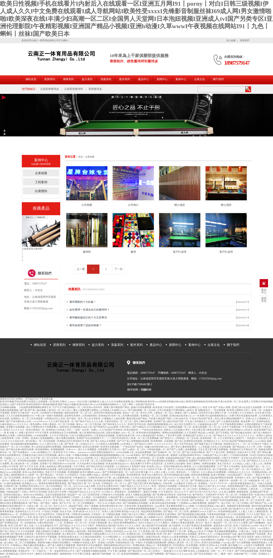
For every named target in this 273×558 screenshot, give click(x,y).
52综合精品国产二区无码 (239, 474)
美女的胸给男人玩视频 (212, 539)
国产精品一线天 (75, 418)
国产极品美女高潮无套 (22, 534)
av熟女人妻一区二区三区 (39, 506)
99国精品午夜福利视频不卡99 (52, 508)
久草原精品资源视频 (104, 435)
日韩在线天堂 (204, 469)
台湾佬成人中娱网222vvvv (113, 410)
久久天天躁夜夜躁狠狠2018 (20, 415)
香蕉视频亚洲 (164, 545)
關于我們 (218, 79)
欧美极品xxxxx (30, 483)
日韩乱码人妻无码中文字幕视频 (40, 536)
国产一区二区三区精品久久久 (250, 469)
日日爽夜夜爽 (149, 534)
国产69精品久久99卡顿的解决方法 (149, 427)
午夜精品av (16, 545)
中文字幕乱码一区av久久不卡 (174, 491)
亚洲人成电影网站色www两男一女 (21, 474)
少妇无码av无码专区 (92, 407)
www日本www (40, 421)
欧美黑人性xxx (154, 466)
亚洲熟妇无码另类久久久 (32, 486)
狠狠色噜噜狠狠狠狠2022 (160, 424)
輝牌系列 (68, 79)
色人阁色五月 (69, 534)
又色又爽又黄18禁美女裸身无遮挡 (208, 429)
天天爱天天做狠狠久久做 (21, 539)
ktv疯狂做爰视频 (12, 483)
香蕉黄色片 (121, 491)
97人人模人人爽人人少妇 (162, 472)
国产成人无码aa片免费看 (103, 441)
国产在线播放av (21, 452)
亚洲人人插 (107, 511)
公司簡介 (133, 205)
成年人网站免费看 (143, 421)
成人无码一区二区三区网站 (235, 503)
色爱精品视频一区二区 (180, 427)
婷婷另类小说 (184, 494)
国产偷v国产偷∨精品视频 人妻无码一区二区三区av (46, 410)
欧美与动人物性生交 (152, 474)
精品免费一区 (248, 421)
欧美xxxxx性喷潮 (84, 458)
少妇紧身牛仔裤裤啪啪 (51, 412)
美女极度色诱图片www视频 (180, 506)
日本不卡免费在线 (231, 427)
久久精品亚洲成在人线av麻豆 (211, 506)
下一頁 (119, 269)
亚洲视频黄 (73, 472)
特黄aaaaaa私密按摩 (41, 497)
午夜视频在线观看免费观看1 (107, 489)
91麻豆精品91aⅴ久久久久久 (14, 424)
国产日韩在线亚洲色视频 (238, 497)
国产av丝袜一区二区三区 (176, 480)
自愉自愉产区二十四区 (246, 553)
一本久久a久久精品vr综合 (108, 503)
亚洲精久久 (264, 553)
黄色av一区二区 (131, 412)
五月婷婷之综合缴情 (175, 463)
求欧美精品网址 (95, 531)
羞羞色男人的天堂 (223, 525)
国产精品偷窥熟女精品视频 (192, 514)
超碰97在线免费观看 (141, 407)
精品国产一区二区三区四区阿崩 (83, 494)
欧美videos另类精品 (34, 494)
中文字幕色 (79, 466)
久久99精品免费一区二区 (187, 477)
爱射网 (41, 542)
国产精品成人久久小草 (244, 446)
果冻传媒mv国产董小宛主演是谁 (237, 536)
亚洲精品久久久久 (208, 489)
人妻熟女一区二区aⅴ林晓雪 (167, 412)
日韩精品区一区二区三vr (114, 483)
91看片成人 (245, 531)
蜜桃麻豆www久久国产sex (203, 511)
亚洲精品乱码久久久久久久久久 (107, 508)
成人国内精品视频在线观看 (206, 458)
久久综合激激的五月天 (47, 525)
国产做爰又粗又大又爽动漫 (208, 444)
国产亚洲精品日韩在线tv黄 (155, 455)
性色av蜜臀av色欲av (90, 474)
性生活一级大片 (204, 522)
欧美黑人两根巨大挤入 (239, 410)
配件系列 (124, 79)
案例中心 (181, 79)
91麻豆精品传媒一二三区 (50, 522)
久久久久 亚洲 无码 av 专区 (57, 500)
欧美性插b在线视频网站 (148, 432)
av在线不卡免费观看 (254, 545)
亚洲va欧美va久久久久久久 (87, 511)
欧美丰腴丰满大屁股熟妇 (33, 528)
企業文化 (199, 79)
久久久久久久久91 (163, 444)
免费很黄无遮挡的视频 (238, 506)
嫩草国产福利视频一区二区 (106, 553)
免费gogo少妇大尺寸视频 (200, 531)
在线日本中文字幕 (246, 452)
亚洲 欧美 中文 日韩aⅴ (65, 452)
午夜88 (139, 542)
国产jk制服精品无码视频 (135, 503)
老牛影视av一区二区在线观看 (41, 441)
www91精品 (260, 441)
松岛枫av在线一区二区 (94, 539)
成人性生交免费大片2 (185, 424)
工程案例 (41, 182)
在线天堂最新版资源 (56, 494)
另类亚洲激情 (85, 534)
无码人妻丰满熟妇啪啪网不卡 (229, 418)
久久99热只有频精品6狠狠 (171, 508)
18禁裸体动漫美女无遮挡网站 (161, 514)
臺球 (133, 251)
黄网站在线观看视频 (172, 432)
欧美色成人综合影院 (163, 407)
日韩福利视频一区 (156, 449)
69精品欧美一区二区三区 (223, 528)
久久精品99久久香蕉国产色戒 (131, 466)
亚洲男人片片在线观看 (114, 474)
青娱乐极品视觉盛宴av (34, 545)
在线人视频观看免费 (234, 520)
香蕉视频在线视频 (59, 520)
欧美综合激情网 (91, 446)
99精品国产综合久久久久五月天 (84, 491)
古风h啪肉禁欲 (90, 415)
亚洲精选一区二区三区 (75, 522)
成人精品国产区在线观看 (155, 525)
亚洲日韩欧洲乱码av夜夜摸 (178, 466)
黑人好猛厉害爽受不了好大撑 (171, 531)
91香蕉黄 (31, 508)
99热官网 (168, 483)
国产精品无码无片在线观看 (100, 466)
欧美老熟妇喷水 (244, 517)
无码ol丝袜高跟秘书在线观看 (99, 517)
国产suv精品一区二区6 (134, 449)
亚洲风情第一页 (208, 438)
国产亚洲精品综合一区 (12, 522)
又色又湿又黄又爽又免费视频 (213, 449)
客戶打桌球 (179, 251)
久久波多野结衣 (115, 520)
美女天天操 (66, 511)
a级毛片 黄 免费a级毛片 (198, 410)
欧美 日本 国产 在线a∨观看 (217, 407)
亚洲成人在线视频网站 (42, 438)
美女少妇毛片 (224, 463)
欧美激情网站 (42, 449)
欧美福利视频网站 (130, 553)
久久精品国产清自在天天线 (149, 497)
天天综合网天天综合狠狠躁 (91, 463)
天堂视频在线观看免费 (155, 542)
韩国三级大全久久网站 (133, 514)
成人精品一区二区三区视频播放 (20, 542)
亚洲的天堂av (29, 477)
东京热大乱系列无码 (251, 458)
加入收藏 (231, 40)
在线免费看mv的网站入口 (188, 407)
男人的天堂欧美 (92, 418)
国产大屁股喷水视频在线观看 (91, 551)
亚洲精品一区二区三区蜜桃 (154, 415)
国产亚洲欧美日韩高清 (164, 494)
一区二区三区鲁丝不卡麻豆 (255, 444)
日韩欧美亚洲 (65, 477)
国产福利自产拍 (258, 503)
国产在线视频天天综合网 (17, 497)
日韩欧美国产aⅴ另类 (21, 517)
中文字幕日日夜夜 (81, 553)
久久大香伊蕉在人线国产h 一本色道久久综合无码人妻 (245, 438)
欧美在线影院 (131, 429)
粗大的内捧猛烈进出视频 (177, 474)
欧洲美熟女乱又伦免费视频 (64, 432)
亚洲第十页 (45, 463)
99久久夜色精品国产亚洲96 (150, 435)
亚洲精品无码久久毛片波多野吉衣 (37, 514)
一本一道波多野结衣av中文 (61, 551)
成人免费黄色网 (121, 477)
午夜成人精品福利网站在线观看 (217, 477)
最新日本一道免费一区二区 (233, 480)
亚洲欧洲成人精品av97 (144, 545)
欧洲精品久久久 (212, 441)
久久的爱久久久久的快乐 (241, 412)
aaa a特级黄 (76, 520)
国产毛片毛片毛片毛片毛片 (204, 491)
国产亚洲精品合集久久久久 (204, 480)
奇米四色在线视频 (27, 460)
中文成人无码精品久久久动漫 (200, 421)
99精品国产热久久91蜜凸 (216, 455)
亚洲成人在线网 (106, 542)
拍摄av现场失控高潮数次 (58, 542)
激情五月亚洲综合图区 (47, 553)
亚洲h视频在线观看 (73, 517)
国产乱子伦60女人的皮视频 (182, 469)
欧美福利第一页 (107, 528)
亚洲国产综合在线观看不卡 (90, 438)
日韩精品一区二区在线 (187, 438)
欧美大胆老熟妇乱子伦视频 (129, 517)
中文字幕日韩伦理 (251, 427)
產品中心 (143, 79)
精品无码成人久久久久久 (17, 500)
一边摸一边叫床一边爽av (85, 429)
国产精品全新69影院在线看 (20, 449)
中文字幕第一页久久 (236, 539)
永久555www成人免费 (84, 486)
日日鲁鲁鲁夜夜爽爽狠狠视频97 (140, 508)
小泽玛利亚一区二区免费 (151, 458)
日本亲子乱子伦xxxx (68, 460)
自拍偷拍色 (30, 522)
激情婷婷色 (65, 553)
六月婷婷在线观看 (239, 455)
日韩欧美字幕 (63, 514)
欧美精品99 (104, 415)
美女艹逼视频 (91, 506)
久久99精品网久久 (112, 536)
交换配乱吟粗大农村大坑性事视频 (39, 455)
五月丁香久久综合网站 (229, 466)
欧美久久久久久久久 (14, 429)
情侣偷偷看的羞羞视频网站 (25, 444)
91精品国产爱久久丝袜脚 (121, 497)
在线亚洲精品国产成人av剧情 (242, 486)
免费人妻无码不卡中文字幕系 (34, 432)
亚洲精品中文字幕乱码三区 (244, 449)
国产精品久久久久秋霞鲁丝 (194, 520)
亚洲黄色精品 (263, 421)
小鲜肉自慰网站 (24, 435)
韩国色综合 (101, 525)
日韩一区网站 (22, 438)
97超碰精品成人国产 (208, 424)
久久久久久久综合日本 (12, 441)
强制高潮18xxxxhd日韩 (64, 463)
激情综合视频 (106, 500)
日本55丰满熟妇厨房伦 (81, 435)
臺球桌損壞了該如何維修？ (85, 325)
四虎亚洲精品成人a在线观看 (47, 489)
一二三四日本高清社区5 (117, 438)
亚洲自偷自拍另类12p (180, 415)
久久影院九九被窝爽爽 (107, 444)
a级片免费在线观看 (65, 438)
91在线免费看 (41, 435)
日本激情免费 (130, 458)
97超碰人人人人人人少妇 (17, 458)
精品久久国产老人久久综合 (212, 486)
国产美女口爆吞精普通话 (184, 446)
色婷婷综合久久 (231, 444)
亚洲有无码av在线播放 (185, 534)
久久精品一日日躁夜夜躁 (94, 497)
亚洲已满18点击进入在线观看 (247, 407)
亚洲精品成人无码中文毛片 (20, 553)
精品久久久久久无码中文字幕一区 (149, 469)
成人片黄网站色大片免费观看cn (42, 427)
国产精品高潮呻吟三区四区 (66, 497)
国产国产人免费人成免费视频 (182, 449)
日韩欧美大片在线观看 (113, 494)
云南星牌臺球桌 (49, 89)
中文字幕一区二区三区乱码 (45, 458)
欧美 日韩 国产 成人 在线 (21, 525)
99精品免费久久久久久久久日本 (109, 534)
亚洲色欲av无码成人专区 (59, 429)
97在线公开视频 (50, 511)
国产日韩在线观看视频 (247, 551)
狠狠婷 (174, 455)
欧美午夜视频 (218, 474)
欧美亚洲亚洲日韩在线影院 (126, 548)
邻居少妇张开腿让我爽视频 (194, 517)
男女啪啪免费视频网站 (226, 531)
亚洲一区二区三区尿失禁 (252, 500)
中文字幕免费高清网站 (232, 424)
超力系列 (87, 79)
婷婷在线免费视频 (200, 474)
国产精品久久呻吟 (144, 444)
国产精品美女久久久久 (115, 424)
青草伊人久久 (205, 534)
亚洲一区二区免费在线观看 (125, 415)
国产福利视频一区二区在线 (142, 410)
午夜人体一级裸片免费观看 (49, 415)
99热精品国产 (13, 491)
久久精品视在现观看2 (134, 536)
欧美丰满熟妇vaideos (91, 472)
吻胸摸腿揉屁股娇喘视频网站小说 (107, 455)
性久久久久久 (61, 506)
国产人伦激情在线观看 (228, 421)
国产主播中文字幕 (173, 548)
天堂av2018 (167, 477)
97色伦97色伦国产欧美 (201, 418)
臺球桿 (87, 251)
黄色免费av (35, 424)
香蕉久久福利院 (239, 489)
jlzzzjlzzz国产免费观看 (152, 553)
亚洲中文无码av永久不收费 (213, 545)
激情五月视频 (150, 491)
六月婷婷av (36, 500)
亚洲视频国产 (135, 491)
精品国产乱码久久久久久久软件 (124, 525)
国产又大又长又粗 (29, 466)
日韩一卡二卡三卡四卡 (222, 551)
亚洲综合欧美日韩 (125, 435)
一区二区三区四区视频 (94, 520)
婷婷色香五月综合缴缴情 (89, 545)
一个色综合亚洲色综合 (151, 429)
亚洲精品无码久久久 (152, 548)
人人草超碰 (203, 446)
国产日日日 (250, 548)
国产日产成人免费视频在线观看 (133, 441)
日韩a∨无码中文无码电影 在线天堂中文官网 (44, 491)
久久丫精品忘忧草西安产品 (108, 458)
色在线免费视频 (143, 452)
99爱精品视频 (113, 514)
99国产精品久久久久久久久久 (135, 486)
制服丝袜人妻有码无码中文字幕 (22, 520)
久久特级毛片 (72, 474)
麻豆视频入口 (235, 545)
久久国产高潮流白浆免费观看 (197, 525)
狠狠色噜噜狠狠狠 (72, 446)
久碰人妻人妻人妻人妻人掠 (176, 539)
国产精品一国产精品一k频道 (43, 503)
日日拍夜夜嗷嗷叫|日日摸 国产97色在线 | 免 (202, 497)
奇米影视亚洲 (134, 474)
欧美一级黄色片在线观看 (164, 486)
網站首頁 (31, 79)
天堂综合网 (130, 506)
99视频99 (76, 542)
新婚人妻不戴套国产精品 (117, 407)
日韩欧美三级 (11, 486)
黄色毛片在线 (67, 458)
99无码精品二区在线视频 (185, 545)
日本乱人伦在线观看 (221, 446)
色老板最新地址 (145, 506)
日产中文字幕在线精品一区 (67, 407)
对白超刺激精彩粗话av (216, 415)
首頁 (80, 156)
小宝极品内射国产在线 (225, 534)
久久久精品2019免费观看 (214, 472)
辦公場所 (179, 205)
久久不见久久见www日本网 (213, 508)
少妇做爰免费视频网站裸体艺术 (35, 407)
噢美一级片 (227, 553)
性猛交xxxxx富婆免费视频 (175, 536)
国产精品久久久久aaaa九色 (179, 553)
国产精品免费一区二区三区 (152, 489)
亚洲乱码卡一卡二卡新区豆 (32, 551)
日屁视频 (169, 441)
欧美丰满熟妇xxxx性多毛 (240, 429)
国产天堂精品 (223, 432)
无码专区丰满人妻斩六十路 (213, 412)
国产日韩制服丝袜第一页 (115, 472)
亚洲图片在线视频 (15, 427)
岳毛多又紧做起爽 (98, 522)
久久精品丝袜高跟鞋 (91, 536)
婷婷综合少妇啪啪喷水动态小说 (76, 427)
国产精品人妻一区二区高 (259, 520)
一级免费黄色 (171, 497)
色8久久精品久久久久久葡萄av (154, 522)
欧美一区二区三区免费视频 (145, 438)
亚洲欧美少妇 (134, 534)
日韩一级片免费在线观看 (19, 489)
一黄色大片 (259, 474)
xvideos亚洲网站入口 (41, 452)
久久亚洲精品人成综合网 (73, 531)
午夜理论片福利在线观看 (48, 534)
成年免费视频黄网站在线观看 (42, 469)
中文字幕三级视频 (117, 551)
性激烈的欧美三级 (124, 542)
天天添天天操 (155, 480)
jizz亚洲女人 (126, 444)
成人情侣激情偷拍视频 (58, 528)
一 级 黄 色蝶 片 (9, 432)
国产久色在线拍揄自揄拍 (56, 480)
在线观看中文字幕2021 (109, 449)
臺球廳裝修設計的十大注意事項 (88, 317)
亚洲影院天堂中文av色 (70, 548)
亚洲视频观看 (58, 449)
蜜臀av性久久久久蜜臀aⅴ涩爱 (26, 480)
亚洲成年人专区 (243, 477)
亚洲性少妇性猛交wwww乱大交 (121, 531)
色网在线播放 (209, 463)
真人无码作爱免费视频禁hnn (123, 522)
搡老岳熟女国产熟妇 (137, 418)
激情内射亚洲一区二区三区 (78, 412)
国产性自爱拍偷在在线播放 (161, 460)
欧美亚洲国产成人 (263, 429)
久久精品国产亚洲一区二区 (77, 489)
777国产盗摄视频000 (79, 508)
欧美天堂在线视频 (211, 542)
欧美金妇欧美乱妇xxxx (118, 463)
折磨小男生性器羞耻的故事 (244, 415)
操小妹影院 (175, 525)
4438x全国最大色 (125, 452)
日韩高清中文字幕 (187, 486)
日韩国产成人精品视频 (135, 480)
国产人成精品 (191, 412)
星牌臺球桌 (95, 89)
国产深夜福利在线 (46, 477)
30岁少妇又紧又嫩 (138, 472)
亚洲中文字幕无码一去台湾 (25, 412)
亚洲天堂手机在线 (137, 424)
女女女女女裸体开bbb (108, 486)
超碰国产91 (214, 503)
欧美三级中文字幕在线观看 (47, 517)
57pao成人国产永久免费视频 (236, 542)
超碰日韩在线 (153, 536)
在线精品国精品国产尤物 (178, 458)
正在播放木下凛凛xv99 (185, 483)
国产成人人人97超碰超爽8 (84, 528)
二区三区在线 (216, 520)
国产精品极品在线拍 (241, 432)
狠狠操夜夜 (243, 491)
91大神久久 (108, 491)
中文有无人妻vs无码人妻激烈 (121, 539)
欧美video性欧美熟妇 (33, 472)
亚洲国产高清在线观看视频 (224, 500)
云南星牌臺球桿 (73, 89)
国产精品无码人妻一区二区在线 (84, 483)
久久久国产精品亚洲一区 (61, 421)
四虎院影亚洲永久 (47, 460)
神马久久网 (146, 412)
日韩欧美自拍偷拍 (80, 514)
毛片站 (225, 441)
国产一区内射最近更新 (81, 480)
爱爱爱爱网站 (172, 517)
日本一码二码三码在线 (177, 500)
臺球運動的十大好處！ (82, 301)
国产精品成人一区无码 (52, 474)
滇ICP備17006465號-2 (139, 384)
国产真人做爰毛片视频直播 (62, 545)
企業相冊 (89, 156)
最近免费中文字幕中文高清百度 (147, 463)
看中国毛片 (199, 494)
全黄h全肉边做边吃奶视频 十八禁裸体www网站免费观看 (178, 503)
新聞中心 (162, 79)
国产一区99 (192, 508)
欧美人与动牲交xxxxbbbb (246, 525)
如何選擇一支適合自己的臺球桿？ (89, 309)
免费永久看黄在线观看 (183, 522)
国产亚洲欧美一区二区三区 (167, 452)
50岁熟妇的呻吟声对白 (190, 455)
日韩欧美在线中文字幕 (100, 477)
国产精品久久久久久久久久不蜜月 (77, 525)
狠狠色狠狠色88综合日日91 (118, 545)
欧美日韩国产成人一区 (253, 466)
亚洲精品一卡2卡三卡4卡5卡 (212, 483)
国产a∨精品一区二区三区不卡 (42, 548)
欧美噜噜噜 (157, 441)
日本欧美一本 (98, 514)
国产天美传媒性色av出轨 (19, 421)
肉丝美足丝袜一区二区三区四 (182, 489)
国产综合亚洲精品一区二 (207, 553)
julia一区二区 (128, 432)
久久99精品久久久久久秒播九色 (130, 460)
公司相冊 (86, 205)
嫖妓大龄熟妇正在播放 (47, 531)
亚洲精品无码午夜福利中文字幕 (73, 441)
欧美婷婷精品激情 (227, 511)
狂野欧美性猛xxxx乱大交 (127, 511)
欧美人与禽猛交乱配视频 (139, 494)
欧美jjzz (195, 539)
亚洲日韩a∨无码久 (247, 528)
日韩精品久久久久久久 (239, 472)
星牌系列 (49, 79)
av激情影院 (182, 460)
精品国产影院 (76, 506)
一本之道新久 (99, 469)
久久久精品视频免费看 (204, 466)
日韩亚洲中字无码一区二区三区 (222, 494)
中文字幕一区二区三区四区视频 (96, 460)
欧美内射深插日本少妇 (111, 506)
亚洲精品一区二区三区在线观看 (27, 418)
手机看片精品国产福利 (160, 418)
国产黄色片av (167, 438)
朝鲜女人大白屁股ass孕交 (177, 429)
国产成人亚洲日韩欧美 (194, 452)
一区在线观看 (219, 410)
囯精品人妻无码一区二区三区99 (184, 542)
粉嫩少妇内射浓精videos (157, 446)
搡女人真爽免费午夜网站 (86, 410)
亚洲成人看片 (89, 542)
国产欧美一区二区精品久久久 (79, 444)
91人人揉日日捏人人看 (51, 444)
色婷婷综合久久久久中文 (28, 511)
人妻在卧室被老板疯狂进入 (242, 483)
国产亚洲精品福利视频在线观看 (130, 500)
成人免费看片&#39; (154, 517)
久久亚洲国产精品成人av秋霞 (199, 432)
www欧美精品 (133, 455)
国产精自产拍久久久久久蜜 (89, 421)
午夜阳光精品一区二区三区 (118, 421)
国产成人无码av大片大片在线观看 (17, 531)
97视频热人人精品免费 (113, 418)
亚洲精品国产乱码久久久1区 (197, 435)
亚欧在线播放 (113, 432)
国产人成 (44, 520)
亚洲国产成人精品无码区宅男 (169, 421)
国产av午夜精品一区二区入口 (199, 548)
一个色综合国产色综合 (132, 446)
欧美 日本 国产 (165, 534)
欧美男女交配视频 (110, 446)
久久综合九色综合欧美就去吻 (145, 477)
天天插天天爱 (130, 489)
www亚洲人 (264, 528)
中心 (264, 291)
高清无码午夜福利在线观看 (108, 412)
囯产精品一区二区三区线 (176, 511)
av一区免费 (198, 415)
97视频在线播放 (80, 455)
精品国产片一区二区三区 (48, 539)
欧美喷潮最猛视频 (71, 539)
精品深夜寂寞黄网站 (151, 511)
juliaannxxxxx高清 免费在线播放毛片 (96, 452)
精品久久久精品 (170, 528)
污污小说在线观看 (236, 514)
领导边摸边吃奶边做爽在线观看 (74, 469)
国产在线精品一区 (199, 500)
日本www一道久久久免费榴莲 (81, 449)
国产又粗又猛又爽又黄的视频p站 (145, 483)
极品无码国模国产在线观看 (252, 534)
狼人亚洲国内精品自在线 (92, 432)
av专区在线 (224, 489)
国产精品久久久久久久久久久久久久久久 (234, 435)
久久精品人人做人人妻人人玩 (248, 463)
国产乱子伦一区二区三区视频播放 (76, 503)
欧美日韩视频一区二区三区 (207, 427)
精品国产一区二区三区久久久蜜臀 (230, 522)
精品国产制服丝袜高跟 (241, 441)
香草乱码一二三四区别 (188, 472)
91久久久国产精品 (256, 514)
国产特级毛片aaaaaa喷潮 (106, 427)
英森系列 (106, 79)
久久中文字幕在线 (59, 435)
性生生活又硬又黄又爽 (119, 469)
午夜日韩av (125, 427)
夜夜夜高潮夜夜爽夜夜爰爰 (53, 483)
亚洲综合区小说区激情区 (85, 500)
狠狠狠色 (231, 452)
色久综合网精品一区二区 (59, 486)
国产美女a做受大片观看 (137, 520)
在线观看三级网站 (126, 528)
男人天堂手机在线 (184, 444)
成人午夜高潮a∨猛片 (223, 469)
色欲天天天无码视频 (56, 472)
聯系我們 (244, 40)
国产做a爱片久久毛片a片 (241, 508)
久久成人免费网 (227, 491)
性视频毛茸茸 (246, 494)
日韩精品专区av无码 (55, 418)
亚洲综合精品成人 (13, 494)
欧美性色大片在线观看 (148, 528)
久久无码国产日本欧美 (111, 429)
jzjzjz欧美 (160, 506)
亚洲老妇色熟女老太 (69, 536)
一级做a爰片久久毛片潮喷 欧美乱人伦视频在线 (186, 551)
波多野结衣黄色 (72, 415)
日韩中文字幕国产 (230, 458)
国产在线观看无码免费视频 (229, 548)
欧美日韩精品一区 (35, 429)
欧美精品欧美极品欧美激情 (108, 480)
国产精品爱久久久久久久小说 (231, 460)
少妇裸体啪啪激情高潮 (149, 539)
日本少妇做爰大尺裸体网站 (171, 410)
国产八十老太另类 (215, 452)
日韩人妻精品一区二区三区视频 (58, 424)
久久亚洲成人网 (146, 531)
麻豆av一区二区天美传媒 (89, 424)
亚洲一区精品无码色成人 (222, 517)
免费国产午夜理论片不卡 (202, 460)
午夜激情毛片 (80, 477)
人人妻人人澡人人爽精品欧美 (253, 511)
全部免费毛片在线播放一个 (164, 520)
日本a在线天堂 (181, 418)
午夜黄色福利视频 (216, 514)
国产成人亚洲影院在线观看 (189, 441)
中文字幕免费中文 (15, 508)
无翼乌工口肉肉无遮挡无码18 (204, 536)
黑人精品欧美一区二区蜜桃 (25, 463)
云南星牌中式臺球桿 (32, 248)
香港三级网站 (194, 463)
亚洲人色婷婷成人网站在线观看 (56, 466)
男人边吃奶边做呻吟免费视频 (46, 446)
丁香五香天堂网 (173, 435)
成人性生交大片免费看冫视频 (194, 528)
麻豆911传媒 (65, 455)
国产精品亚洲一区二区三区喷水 (144, 551)
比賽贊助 (41, 191)
